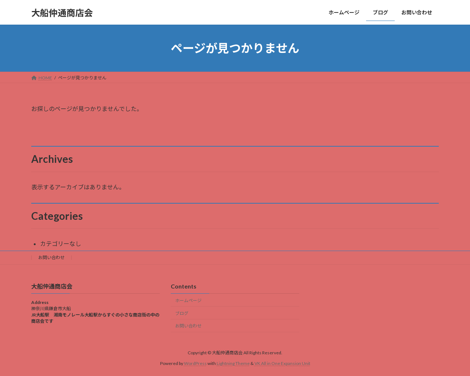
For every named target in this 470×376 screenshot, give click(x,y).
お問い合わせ (51, 257)
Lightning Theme (233, 363)
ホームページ (188, 300)
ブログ (181, 313)
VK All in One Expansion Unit (282, 363)
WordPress (195, 363)
